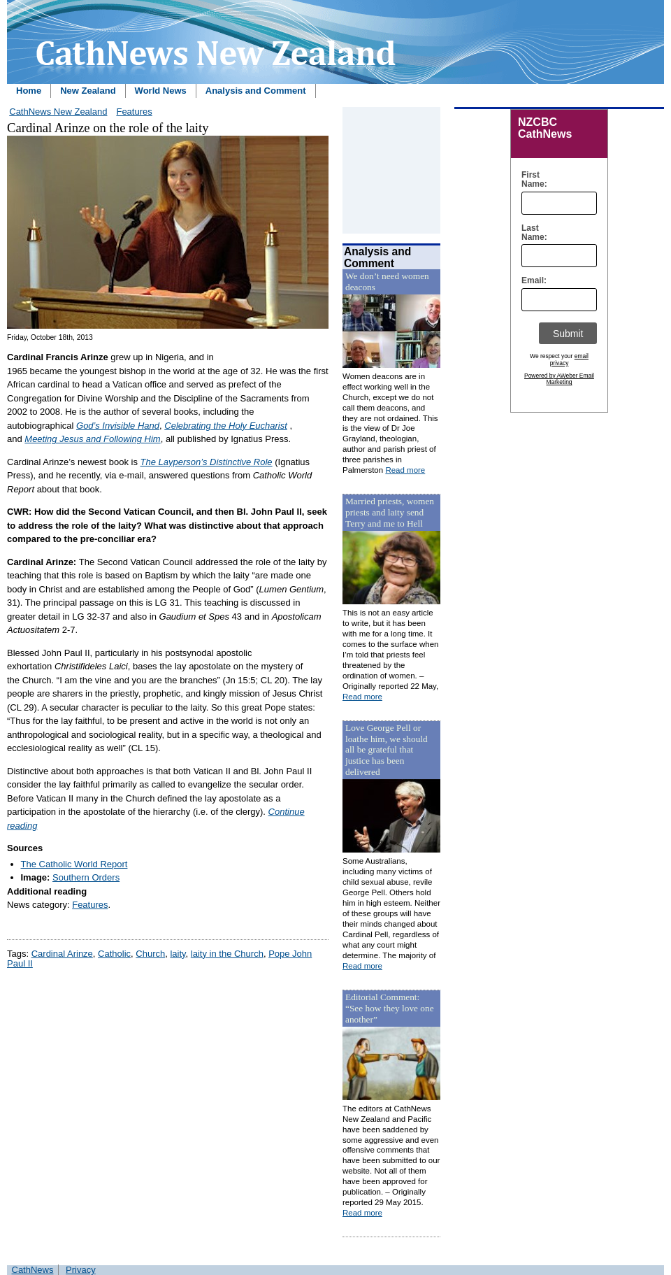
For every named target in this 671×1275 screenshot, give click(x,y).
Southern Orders (86, 877)
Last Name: (530, 233)
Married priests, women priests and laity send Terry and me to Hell (389, 512)
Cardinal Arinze (62, 953)
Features (134, 111)
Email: (530, 280)
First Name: (530, 180)
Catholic (114, 953)
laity (177, 953)
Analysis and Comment (255, 90)
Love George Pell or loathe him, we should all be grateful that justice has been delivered (386, 750)
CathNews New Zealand (58, 111)
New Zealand (87, 90)
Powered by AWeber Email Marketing (559, 379)
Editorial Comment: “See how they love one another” (389, 1008)
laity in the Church (227, 953)
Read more (405, 470)
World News (161, 90)
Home (28, 90)
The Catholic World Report (74, 864)
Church (150, 953)
